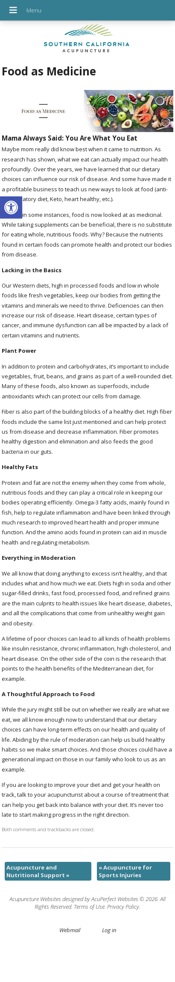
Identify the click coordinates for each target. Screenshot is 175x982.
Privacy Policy (123, 906)
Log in (109, 930)
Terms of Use (89, 906)
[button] (11, 207)
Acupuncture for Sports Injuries (125, 871)
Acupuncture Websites (35, 899)
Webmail (69, 930)
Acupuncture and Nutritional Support (38, 871)
